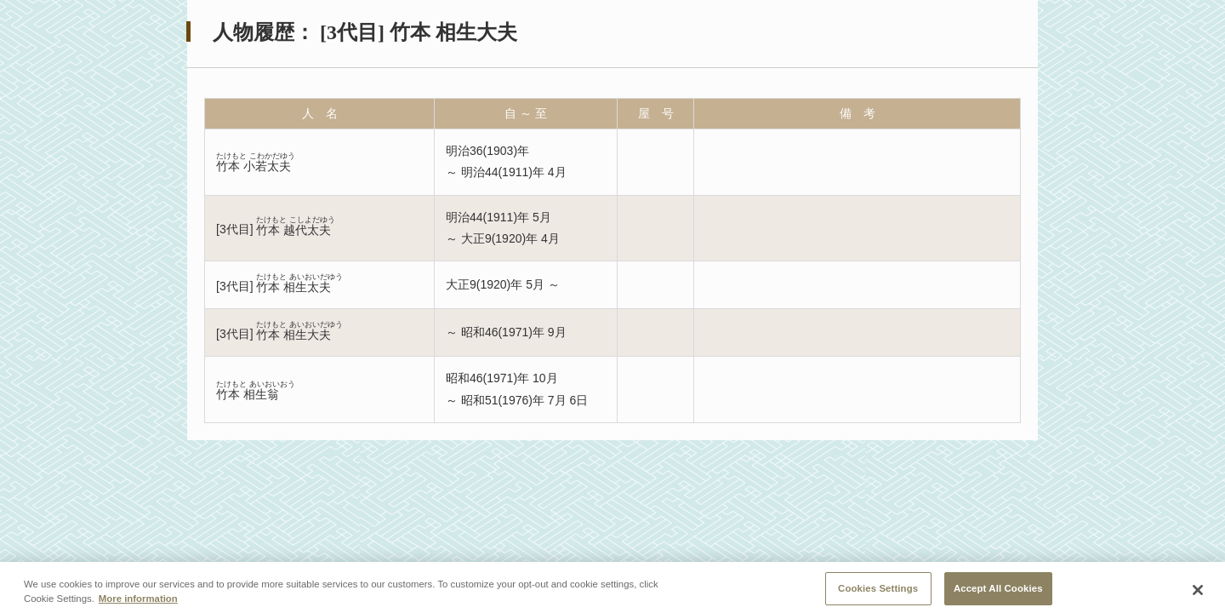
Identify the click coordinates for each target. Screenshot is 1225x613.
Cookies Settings (878, 593)
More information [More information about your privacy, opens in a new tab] (138, 604)
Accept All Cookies (998, 593)
